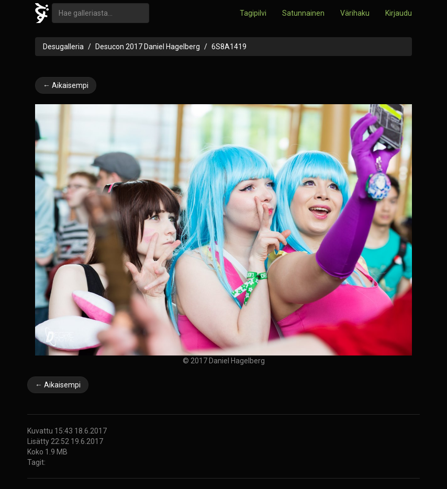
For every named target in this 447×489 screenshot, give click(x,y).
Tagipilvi (253, 13)
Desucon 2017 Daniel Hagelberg (147, 46)
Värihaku (355, 13)
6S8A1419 (229, 46)
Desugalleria (63, 46)
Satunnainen (303, 13)
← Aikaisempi (65, 85)
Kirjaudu (398, 13)
